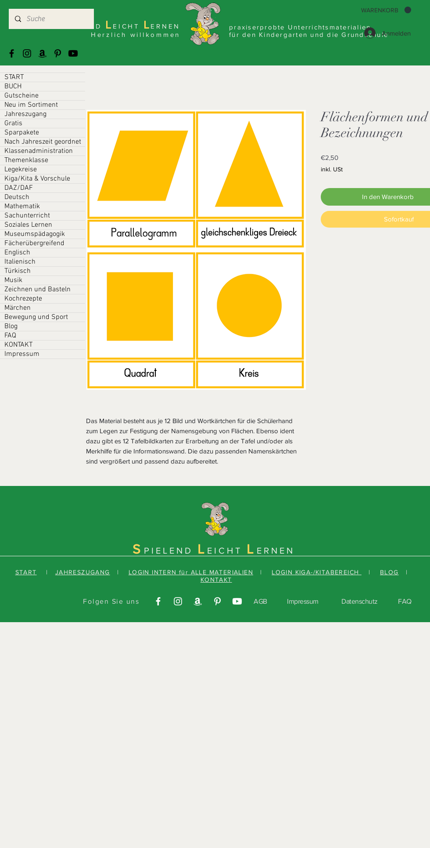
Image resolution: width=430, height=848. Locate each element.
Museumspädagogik (34, 234)
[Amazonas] (42, 53)
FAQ (10, 335)
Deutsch (16, 197)
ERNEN (276, 550)
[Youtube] (73, 53)
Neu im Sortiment (31, 105)
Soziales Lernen (28, 225)
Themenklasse (26, 160)
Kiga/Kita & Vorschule (37, 178)
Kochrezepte (23, 298)
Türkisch (17, 271)
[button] (386, 10)
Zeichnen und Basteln (37, 289)
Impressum (21, 354)
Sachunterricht (27, 215)
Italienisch (20, 261)
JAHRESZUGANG (82, 572)
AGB (260, 601)
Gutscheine (21, 95)
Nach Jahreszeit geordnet (42, 142)
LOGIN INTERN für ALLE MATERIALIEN (191, 572)
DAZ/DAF (18, 188)
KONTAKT (18, 345)
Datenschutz (359, 601)
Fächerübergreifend (34, 243)
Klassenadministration (38, 151)
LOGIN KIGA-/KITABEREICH (317, 572)
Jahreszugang (25, 114)
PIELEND (170, 550)
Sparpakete (21, 132)
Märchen (17, 308)
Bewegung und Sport (36, 317)
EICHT (227, 550)
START (14, 77)
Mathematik (22, 206)
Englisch (17, 252)
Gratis (13, 123)
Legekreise (20, 169)
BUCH (13, 86)
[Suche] (50, 19)
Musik (13, 280)
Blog (11, 326)
